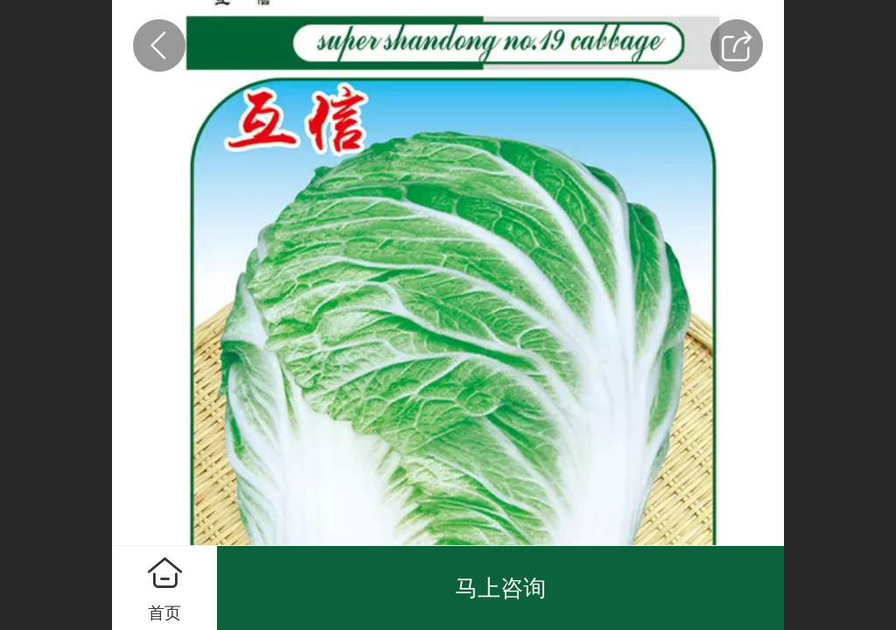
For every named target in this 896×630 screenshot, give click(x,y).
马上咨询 (500, 588)
